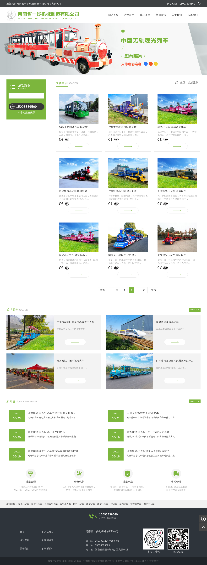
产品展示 (129, 14)
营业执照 (154, 561)
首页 (102, 290)
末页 (153, 290)
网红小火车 (36, 504)
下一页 (142, 290)
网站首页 (113, 14)
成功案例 (145, 14)
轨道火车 (90, 504)
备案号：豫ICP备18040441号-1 (132, 561)
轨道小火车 (102, 504)
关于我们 (177, 14)
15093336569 (26, 106)
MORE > (194, 309)
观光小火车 (23, 504)
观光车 (114, 504)
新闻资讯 (161, 14)
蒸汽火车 (124, 504)
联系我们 (193, 14)
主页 (182, 82)
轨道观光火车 (51, 504)
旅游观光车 (136, 504)
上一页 (114, 290)
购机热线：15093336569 (181, 3)
